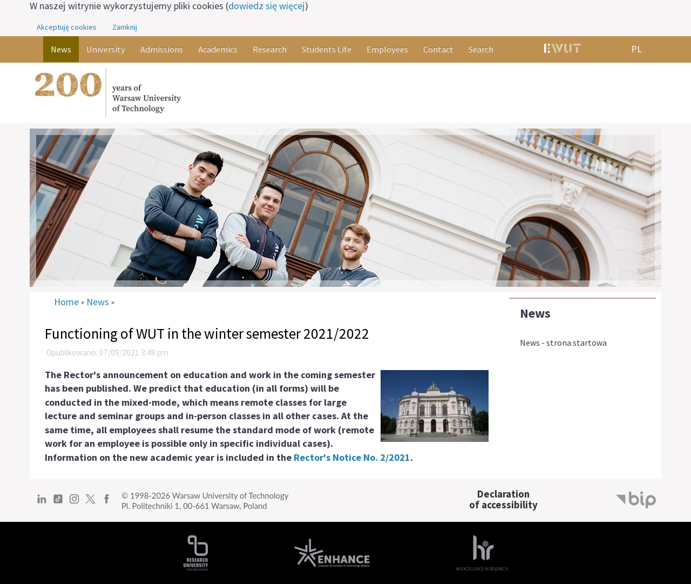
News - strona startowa (563, 342)
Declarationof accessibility (503, 500)
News (535, 313)
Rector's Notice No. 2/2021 (352, 457)
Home (66, 302)
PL (636, 49)
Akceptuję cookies (67, 27)
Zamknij (124, 27)
